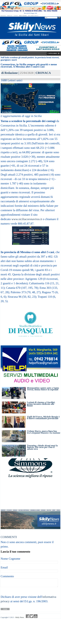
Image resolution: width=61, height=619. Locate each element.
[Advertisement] (30, 494)
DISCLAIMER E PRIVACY (33, 15)
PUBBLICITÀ (9, 15)
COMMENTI (9, 537)
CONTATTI (15, 15)
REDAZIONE (3, 15)
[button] (53, 53)
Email (4, 567)
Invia (5, 609)
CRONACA (43, 72)
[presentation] (10, 590)
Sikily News (19, 617)
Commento (7, 576)
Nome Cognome (10, 558)
